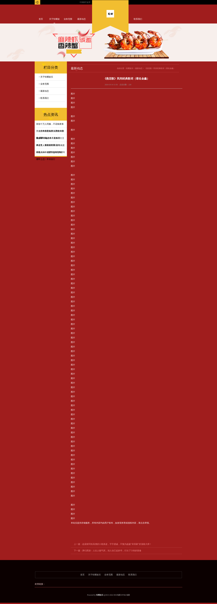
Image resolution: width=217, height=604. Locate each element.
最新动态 (81, 19)
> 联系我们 (44, 98)
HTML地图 (125, 595)
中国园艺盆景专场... (90, 2)
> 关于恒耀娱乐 (46, 77)
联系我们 (138, 19)
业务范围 (68, 19)
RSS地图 (117, 595)
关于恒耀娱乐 (54, 20)
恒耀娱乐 (129, 68)
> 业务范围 (44, 84)
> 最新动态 (44, 91)
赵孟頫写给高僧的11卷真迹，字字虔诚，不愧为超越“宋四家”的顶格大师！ (117, 544)
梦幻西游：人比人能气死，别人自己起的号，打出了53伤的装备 (111, 550)
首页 (41, 19)
